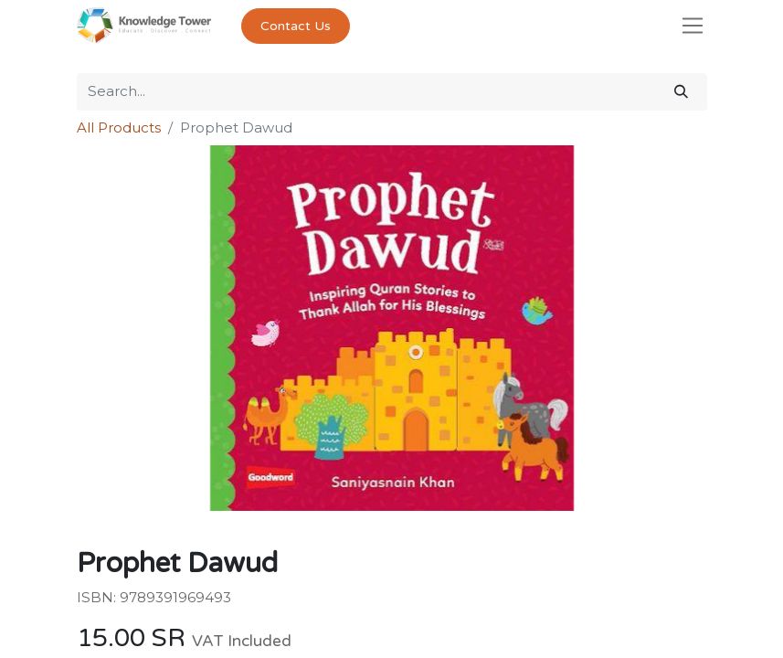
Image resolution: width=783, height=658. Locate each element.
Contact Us (295, 26)
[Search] (681, 92)
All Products (119, 127)
